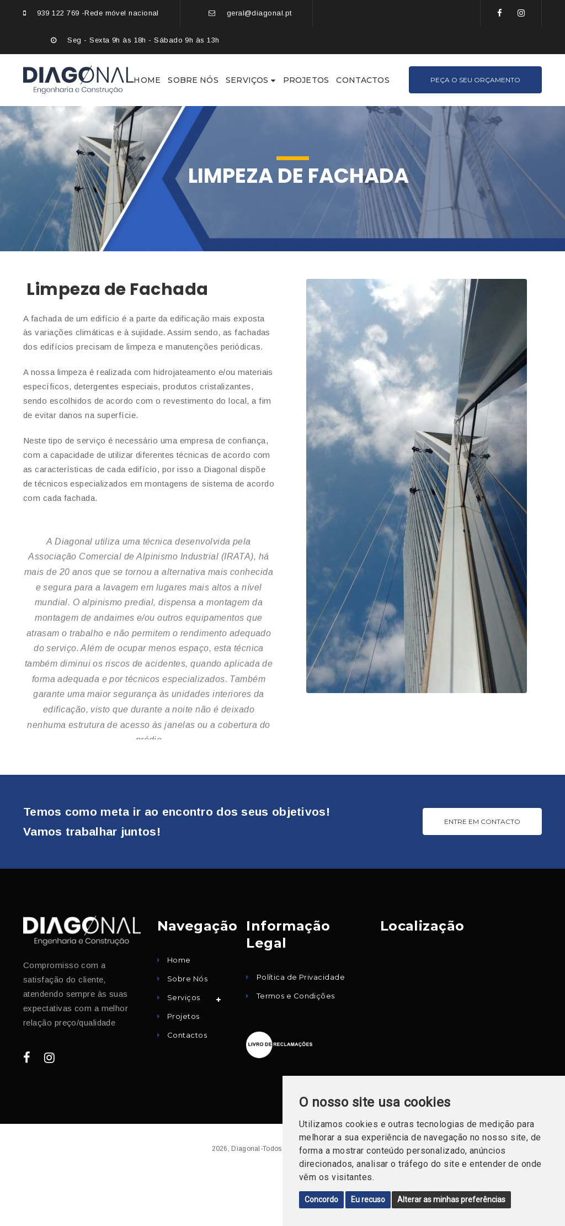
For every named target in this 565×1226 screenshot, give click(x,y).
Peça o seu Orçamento (475, 80)
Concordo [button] (321, 1199)
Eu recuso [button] (368, 1199)
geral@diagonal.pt (259, 13)
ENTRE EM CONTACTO (482, 821)
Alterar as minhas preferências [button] (451, 1199)
